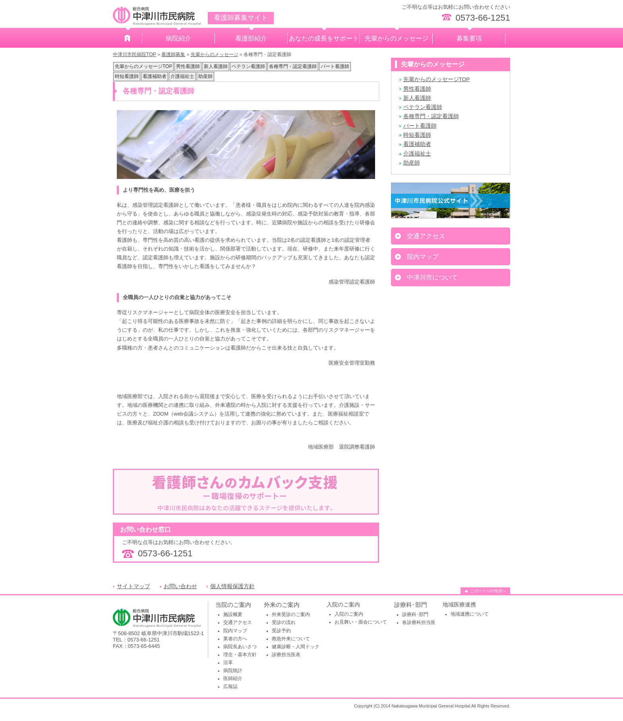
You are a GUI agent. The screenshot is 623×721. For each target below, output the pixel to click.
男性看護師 (188, 66)
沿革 (228, 662)
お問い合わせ (180, 586)
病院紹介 (178, 38)
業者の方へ (235, 638)
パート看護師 (335, 66)
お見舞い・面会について (361, 622)
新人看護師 (216, 66)
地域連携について (470, 614)
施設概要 (232, 614)
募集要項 (469, 38)
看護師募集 (173, 54)
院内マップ (423, 256)
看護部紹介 (251, 38)
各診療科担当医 (418, 622)
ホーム (127, 38)
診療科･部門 (410, 604)
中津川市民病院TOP (134, 54)
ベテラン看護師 (248, 66)
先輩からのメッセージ (396, 38)
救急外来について (291, 638)
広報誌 (230, 686)
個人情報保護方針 (232, 586)
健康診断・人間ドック (295, 646)
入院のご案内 (349, 614)
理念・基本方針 (240, 654)
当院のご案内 (233, 604)
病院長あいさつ (240, 646)
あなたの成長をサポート (324, 38)
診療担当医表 (286, 654)
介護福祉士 (182, 76)
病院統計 (232, 670)
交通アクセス (426, 236)
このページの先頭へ (488, 591)
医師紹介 (232, 678)
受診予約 (281, 630)
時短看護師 (127, 76)
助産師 (205, 76)
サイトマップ (133, 586)
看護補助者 (154, 76)
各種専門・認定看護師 (293, 66)
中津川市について (432, 277)
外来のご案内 (282, 604)
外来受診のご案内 (291, 614)
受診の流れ (284, 622)
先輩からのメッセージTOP (143, 66)
